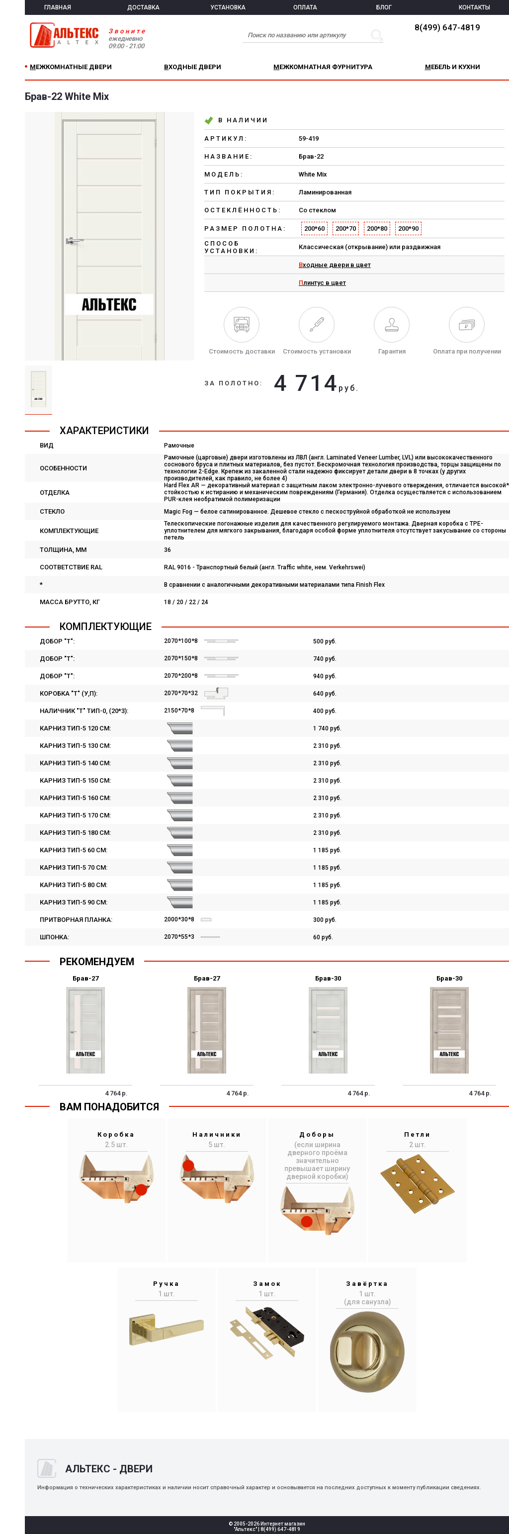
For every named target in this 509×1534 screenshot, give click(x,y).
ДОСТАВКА (143, 7)
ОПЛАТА (305, 7)
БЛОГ (384, 7)
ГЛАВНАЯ (57, 7)
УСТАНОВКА (228, 7)
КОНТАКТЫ (474, 7)
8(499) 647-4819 (447, 27)
